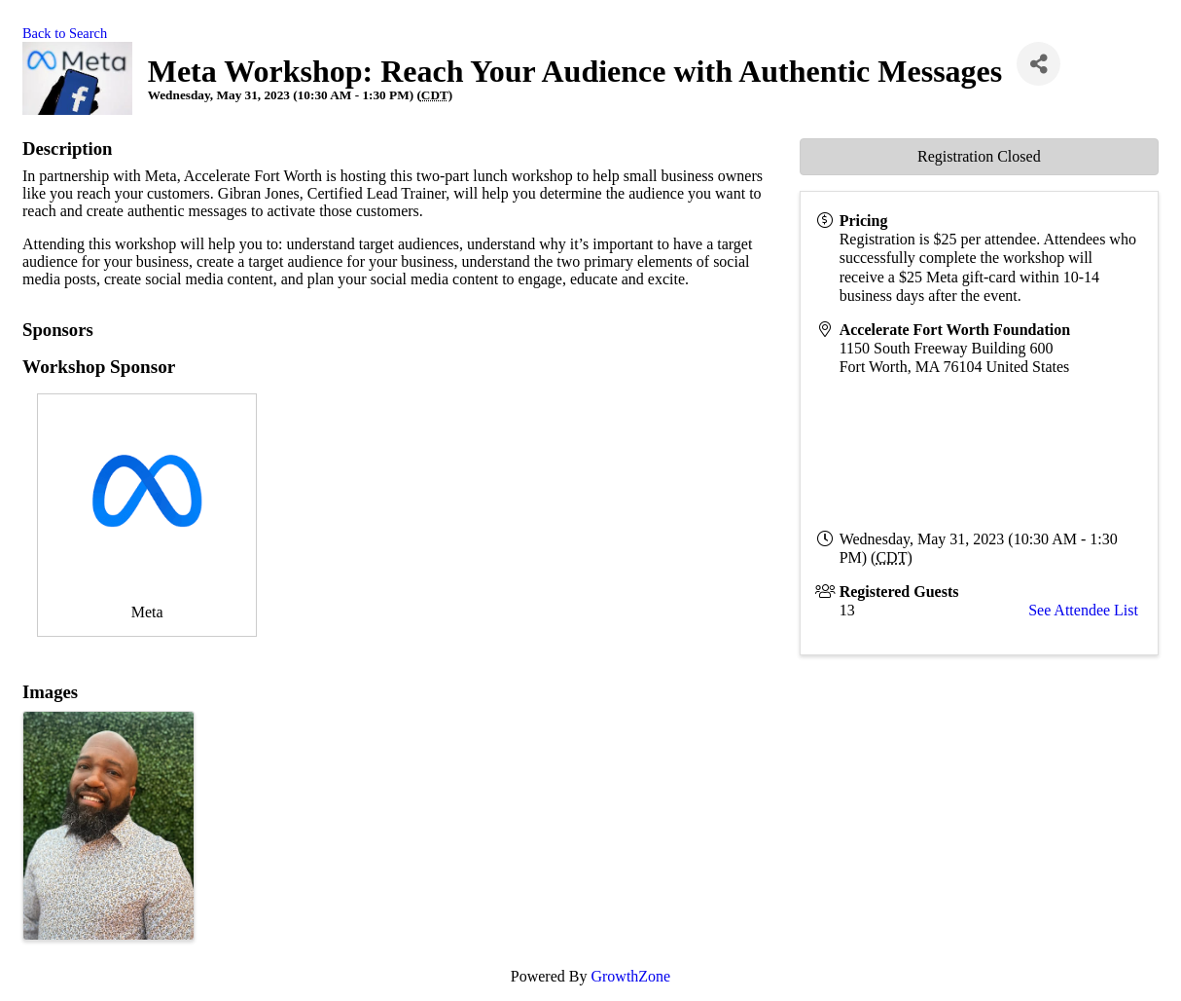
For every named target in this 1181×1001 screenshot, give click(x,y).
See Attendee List (1083, 610)
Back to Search (64, 33)
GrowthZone (630, 976)
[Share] (1038, 64)
